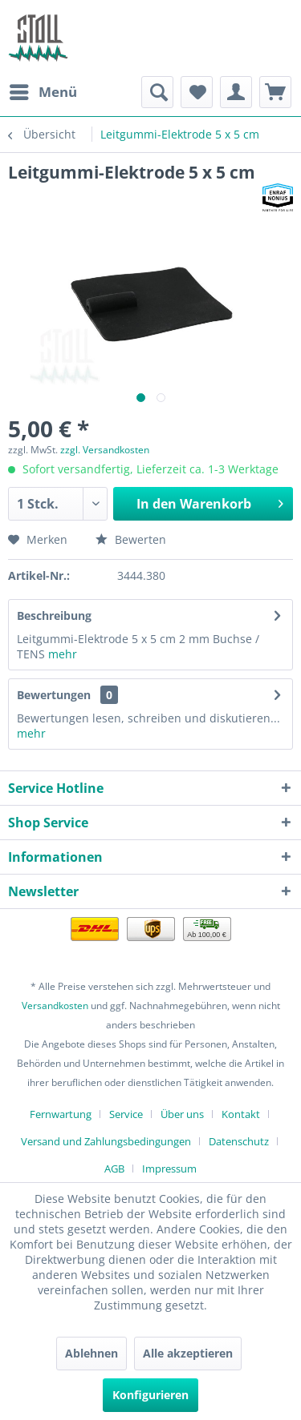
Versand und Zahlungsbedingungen (106, 1141)
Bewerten (131, 539)
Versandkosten (55, 1005)
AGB (114, 1168)
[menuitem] (42, 92)
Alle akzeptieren (188, 1353)
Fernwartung (61, 1114)
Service (126, 1114)
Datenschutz (239, 1141)
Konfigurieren (150, 1394)
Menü (43, 90)
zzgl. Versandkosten (104, 450)
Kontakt (241, 1114)
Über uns (182, 1114)
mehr (62, 654)
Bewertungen (54, 694)
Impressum (169, 1168)
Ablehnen (91, 1353)
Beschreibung (54, 615)
